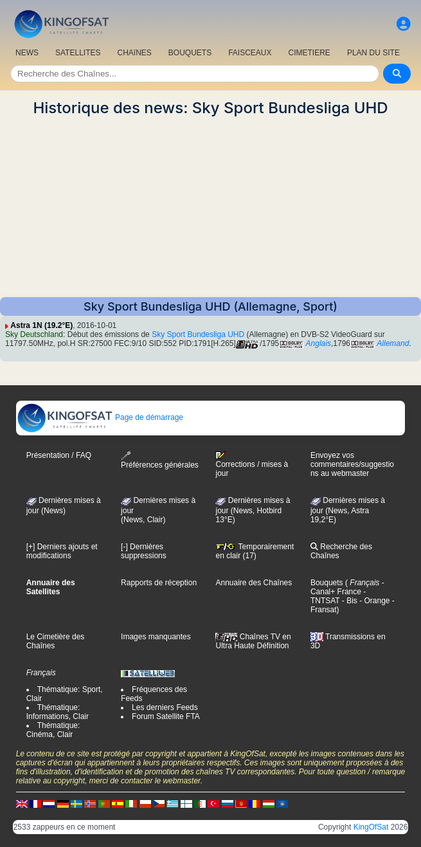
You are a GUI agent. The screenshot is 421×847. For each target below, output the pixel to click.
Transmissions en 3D (348, 641)
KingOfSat (371, 827)
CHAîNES (134, 52)
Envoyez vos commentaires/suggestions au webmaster (352, 464)
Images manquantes (156, 636)
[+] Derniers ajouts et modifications (62, 551)
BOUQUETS (189, 52)
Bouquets (326, 582)
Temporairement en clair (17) (254, 551)
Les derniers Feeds (165, 707)
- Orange (373, 600)
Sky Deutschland (34, 334)
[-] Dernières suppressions (143, 551)
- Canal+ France (347, 587)
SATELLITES (77, 52)
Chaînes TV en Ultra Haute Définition (253, 641)
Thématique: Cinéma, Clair (53, 730)
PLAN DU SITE (373, 52)
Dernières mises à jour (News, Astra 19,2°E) (347, 510)
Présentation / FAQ (58, 455)
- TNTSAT (338, 596)
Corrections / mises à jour (251, 464)
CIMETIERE (309, 52)
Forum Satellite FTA (166, 716)
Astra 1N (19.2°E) (41, 325)
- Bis (348, 600)
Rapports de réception (159, 582)
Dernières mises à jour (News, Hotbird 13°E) (252, 510)
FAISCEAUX (249, 52)
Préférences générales (160, 460)
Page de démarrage (100, 417)
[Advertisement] (210, 207)
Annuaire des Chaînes (253, 582)
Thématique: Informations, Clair (57, 712)
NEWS (27, 52)
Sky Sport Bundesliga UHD (198, 334)
